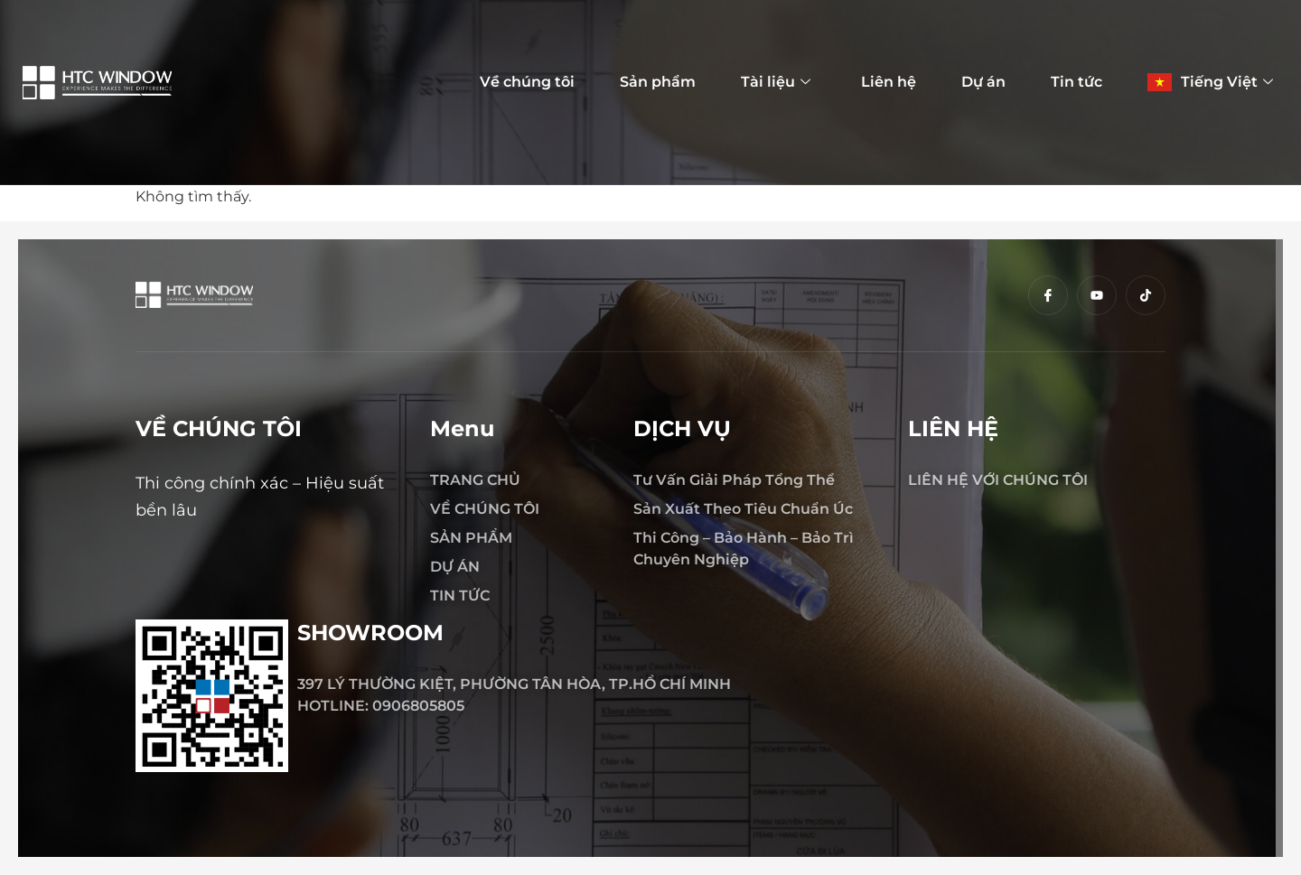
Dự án (983, 81)
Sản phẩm (658, 81)
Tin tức (1076, 81)
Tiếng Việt (1227, 82)
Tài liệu (775, 82)
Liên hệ (888, 81)
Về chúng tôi (527, 81)
